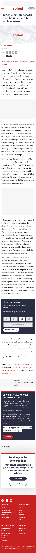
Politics (9, 56)
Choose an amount (18, 325)
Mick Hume (4, 538)
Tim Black (4, 540)
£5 (6, 319)
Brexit (20, 512)
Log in (31, 8)
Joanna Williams (5, 533)
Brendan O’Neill (5, 528)
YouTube (11, 500)
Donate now (9, 330)
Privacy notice (5, 514)
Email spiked (22, 533)
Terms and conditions (7, 512)
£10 (14, 319)
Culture (21, 510)
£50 (29, 319)
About (3, 508)
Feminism (21, 514)
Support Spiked (5, 510)
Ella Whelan (4, 535)
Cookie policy (5, 517)
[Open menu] (2, 8)
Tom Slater (4, 531)
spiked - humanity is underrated (18, 9)
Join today (18, 478)
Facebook (2, 500)
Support (8, 437)
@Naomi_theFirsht (8, 373)
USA (20, 519)
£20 (22, 319)
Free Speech (22, 517)
